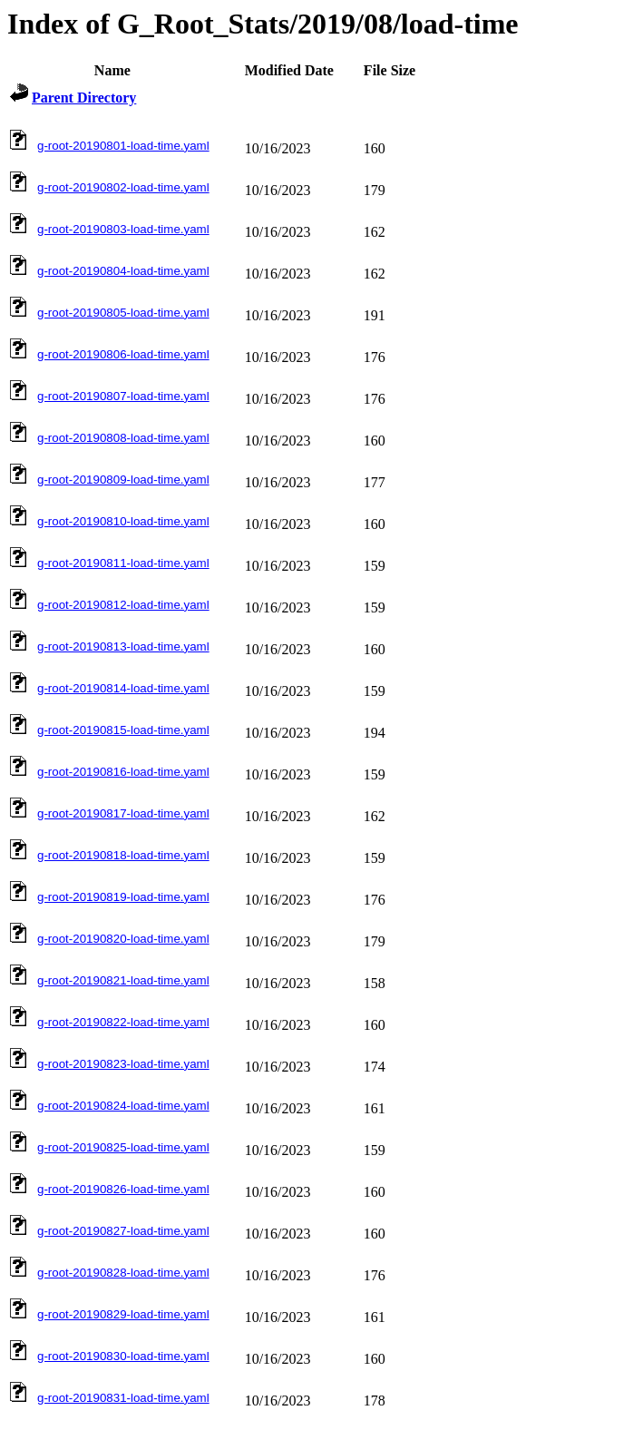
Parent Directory (84, 97)
